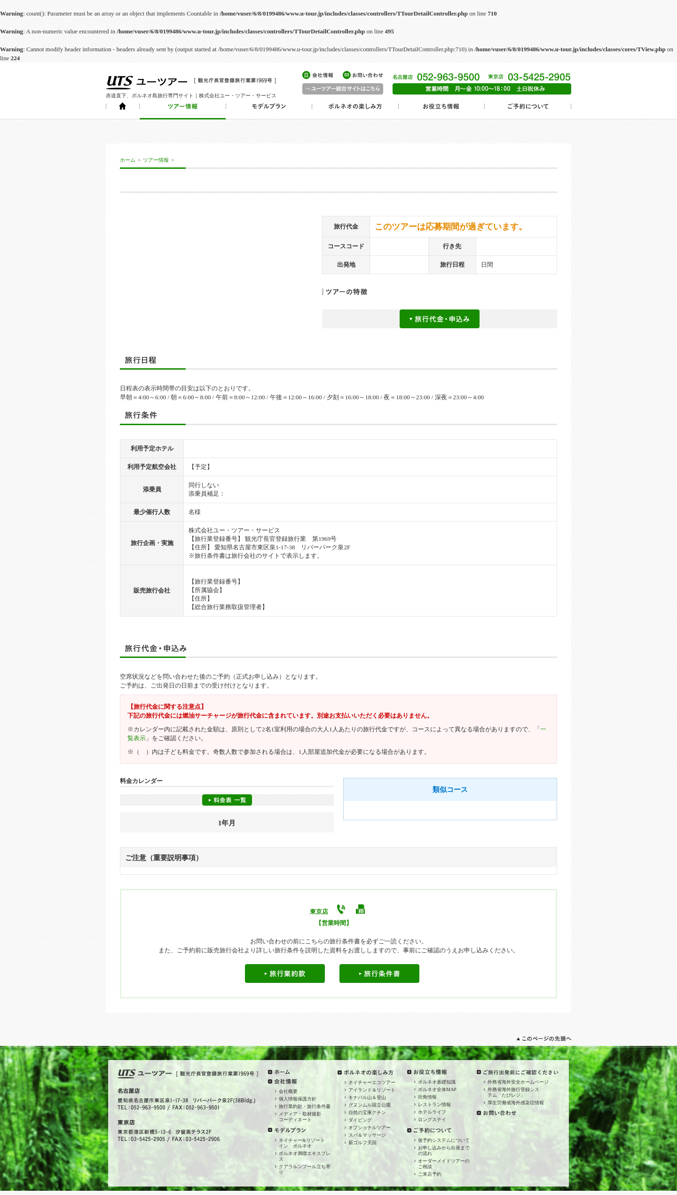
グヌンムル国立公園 (369, 1105)
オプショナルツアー (369, 1127)
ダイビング (360, 1120)
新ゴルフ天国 (362, 1142)
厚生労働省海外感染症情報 (516, 1102)
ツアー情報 (156, 160)
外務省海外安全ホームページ (518, 1081)
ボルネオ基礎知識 (437, 1081)
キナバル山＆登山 (367, 1097)
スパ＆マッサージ (367, 1135)
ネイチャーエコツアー (371, 1082)
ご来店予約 (429, 1174)
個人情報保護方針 (297, 1098)
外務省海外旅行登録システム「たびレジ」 (513, 1092)
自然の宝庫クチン (367, 1112)
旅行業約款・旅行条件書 (305, 1106)
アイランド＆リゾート (371, 1089)
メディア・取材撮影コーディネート (300, 1116)
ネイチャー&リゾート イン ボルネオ (304, 1143)
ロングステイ (432, 1119)
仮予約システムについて (444, 1140)
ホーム (127, 160)
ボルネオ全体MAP (437, 1089)
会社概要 (288, 1091)
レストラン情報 (434, 1104)
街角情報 (427, 1097)
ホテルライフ (432, 1112)
